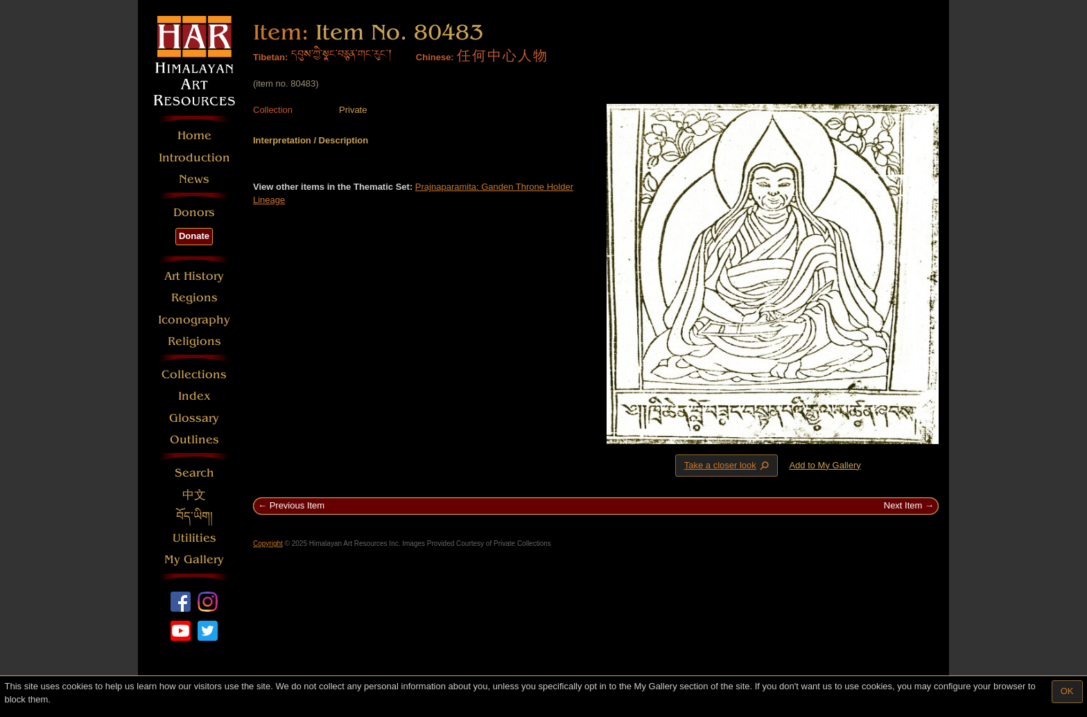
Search (194, 472)
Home (194, 135)
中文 (194, 495)
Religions (194, 341)
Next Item (903, 505)
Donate (194, 236)
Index (194, 395)
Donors (194, 212)
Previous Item (297, 505)
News (194, 179)
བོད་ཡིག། (194, 516)
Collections (194, 374)
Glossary (194, 418)
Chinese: (435, 57)
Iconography (194, 319)
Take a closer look (728, 465)
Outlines (194, 439)
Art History (194, 276)
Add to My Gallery (824, 465)
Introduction (194, 157)
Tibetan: (270, 57)
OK (1067, 691)
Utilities (194, 538)
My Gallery (194, 559)
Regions (194, 297)
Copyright (268, 543)
